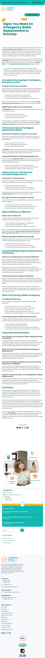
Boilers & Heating (7, 538)
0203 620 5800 (8, 492)
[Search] (22, 530)
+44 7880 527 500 (7, 584)
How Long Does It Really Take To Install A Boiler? (15, 511)
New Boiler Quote (32, 15)
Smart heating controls (6, 629)
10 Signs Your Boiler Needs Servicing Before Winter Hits (17, 517)
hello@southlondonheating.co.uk (13, 494)
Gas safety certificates (6, 623)
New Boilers (4, 607)
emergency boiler (7, 194)
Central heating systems (7, 613)
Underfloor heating (5, 627)
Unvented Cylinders (5, 625)
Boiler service (4, 621)
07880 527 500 (6, 582)
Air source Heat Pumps (8, 540)
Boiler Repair (4, 617)
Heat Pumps (4, 609)
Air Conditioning (7, 543)
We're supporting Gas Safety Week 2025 (13, 522)
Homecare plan (5, 619)
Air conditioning (5, 611)
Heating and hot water (6, 615)
